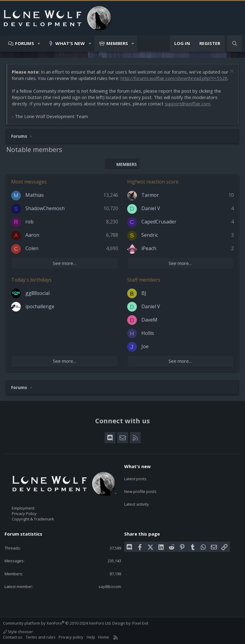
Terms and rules (41, 637)
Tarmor (150, 195)
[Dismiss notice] (231, 72)
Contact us (12, 637)
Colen (31, 248)
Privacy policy (71, 637)
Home (103, 637)
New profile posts (140, 488)
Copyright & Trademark (33, 519)
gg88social (37, 293)
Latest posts (135, 477)
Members (117, 43)
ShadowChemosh (45, 208)
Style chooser (18, 631)
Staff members (143, 279)
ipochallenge (39, 306)
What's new (70, 43)
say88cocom (109, 586)
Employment (23, 508)
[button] (39, 43)
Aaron (32, 235)
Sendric (149, 235)
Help (91, 637)
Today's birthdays (31, 279)
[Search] (234, 43)
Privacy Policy (24, 513)
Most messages (29, 181)
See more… (64, 263)
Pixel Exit (140, 623)
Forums (24, 43)
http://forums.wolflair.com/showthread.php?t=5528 (174, 78)
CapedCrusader (158, 221)
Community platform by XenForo (57, 623)
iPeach (148, 248)
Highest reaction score (153, 181)
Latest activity (136, 499)
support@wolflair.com (187, 104)
